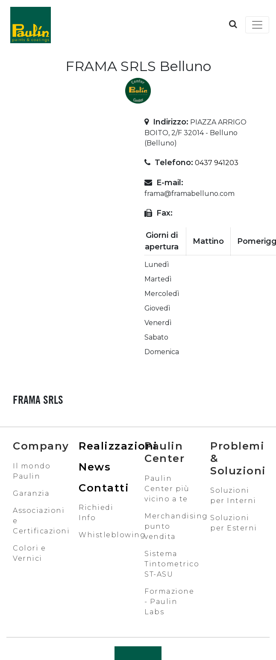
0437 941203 (216, 163)
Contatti (104, 488)
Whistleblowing (112, 535)
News (95, 467)
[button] (233, 24)
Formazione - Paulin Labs (169, 601)
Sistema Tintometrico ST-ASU (171, 564)
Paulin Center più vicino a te (166, 488)
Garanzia (31, 493)
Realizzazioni (118, 446)
